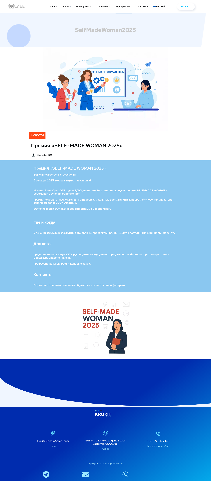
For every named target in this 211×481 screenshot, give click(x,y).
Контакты (143, 6)
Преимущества (84, 6)
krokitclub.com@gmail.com (53, 441)
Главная (53, 6)
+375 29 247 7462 (158, 441)
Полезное (103, 6)
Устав (66, 6)
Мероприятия (122, 6)
